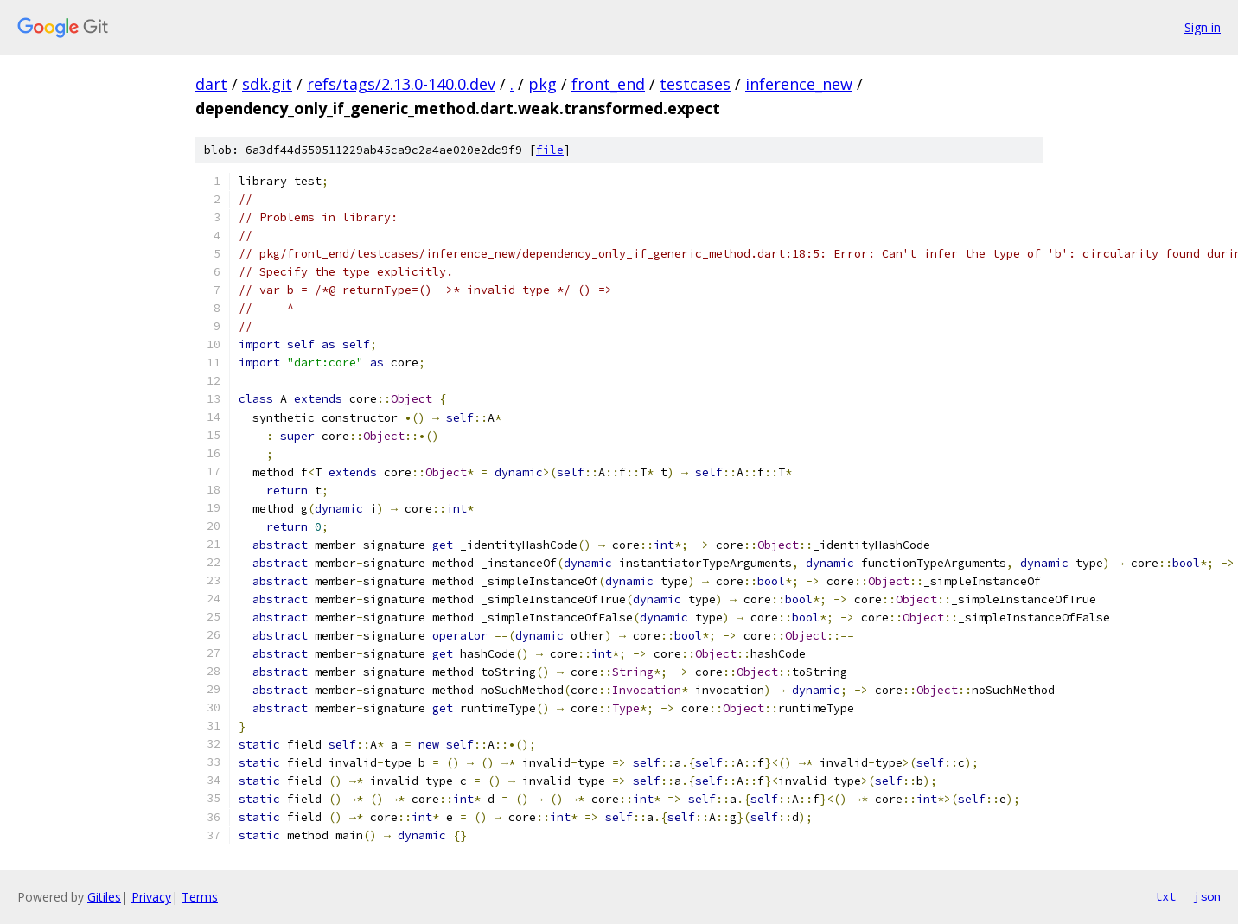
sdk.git (267, 83)
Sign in (1202, 27)
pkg (542, 83)
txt (1165, 896)
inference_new (798, 83)
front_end (608, 83)
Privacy (151, 897)
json (1207, 896)
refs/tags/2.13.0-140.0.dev (401, 83)
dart (211, 83)
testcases (695, 83)
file (550, 150)
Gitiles (104, 897)
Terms (200, 897)
